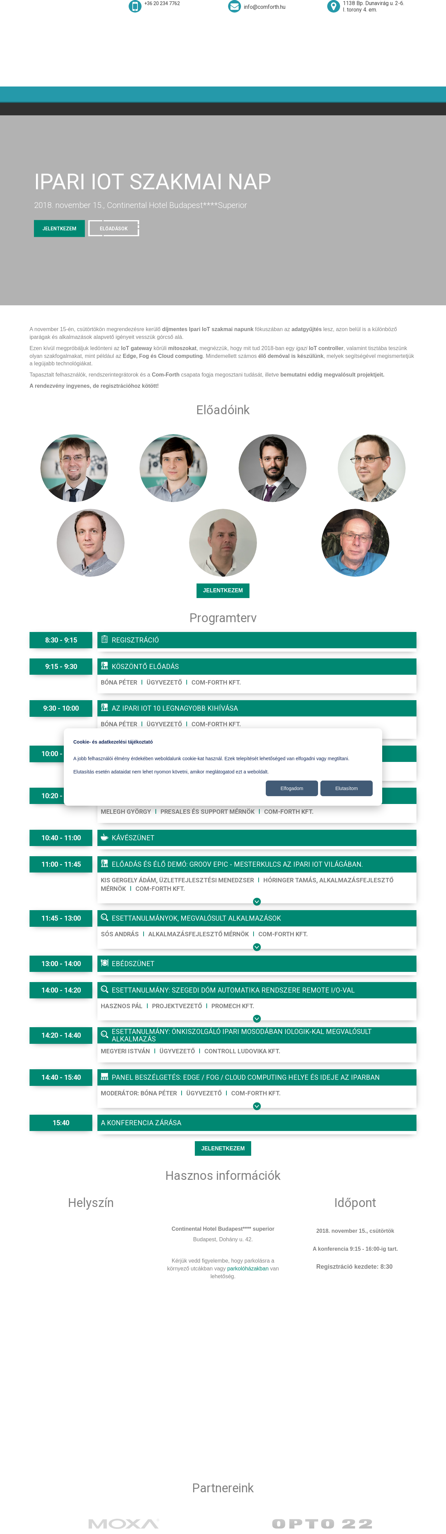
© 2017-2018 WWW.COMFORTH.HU (396, 1527)
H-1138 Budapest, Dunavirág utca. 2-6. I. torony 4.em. (203, 1463)
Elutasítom (346, 788)
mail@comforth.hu (181, 1492)
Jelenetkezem (223, 1096)
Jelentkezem (223, 539)
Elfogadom (292, 788)
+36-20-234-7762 (179, 1478)
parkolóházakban (247, 1217)
